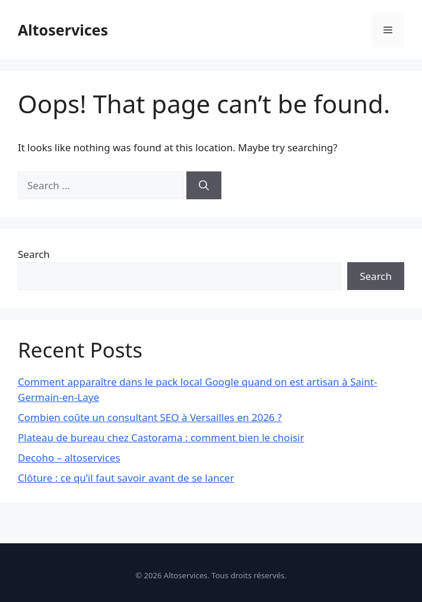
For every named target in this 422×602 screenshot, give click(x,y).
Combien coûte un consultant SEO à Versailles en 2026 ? (150, 417)
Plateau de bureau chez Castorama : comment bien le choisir (161, 437)
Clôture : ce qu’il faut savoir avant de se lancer (126, 478)
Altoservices (63, 30)
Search (34, 254)
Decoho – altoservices (69, 457)
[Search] (203, 185)
